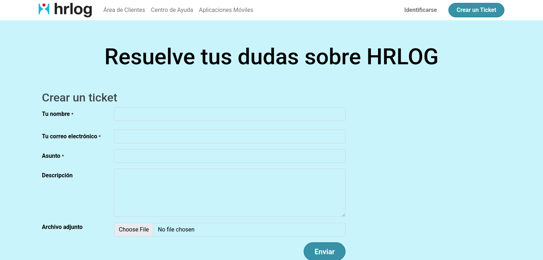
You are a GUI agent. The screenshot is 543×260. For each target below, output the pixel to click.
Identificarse (420, 9)
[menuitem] (124, 10)
